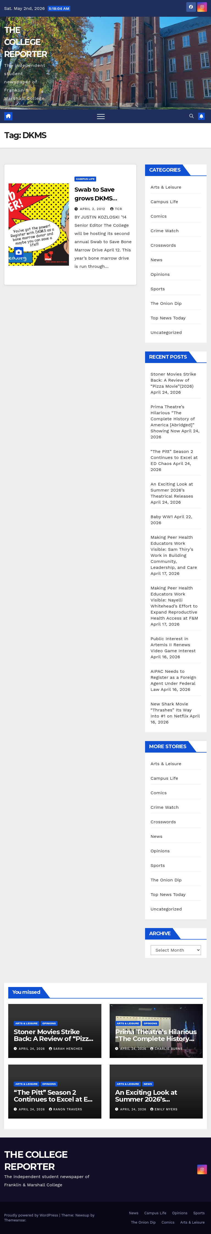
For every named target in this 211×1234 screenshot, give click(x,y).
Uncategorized (166, 332)
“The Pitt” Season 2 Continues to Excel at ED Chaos (174, 457)
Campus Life (85, 178)
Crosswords (163, 245)
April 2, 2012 (93, 209)
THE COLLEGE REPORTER (25, 42)
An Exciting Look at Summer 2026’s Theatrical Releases (172, 490)
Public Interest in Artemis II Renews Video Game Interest (173, 644)
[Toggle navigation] (100, 116)
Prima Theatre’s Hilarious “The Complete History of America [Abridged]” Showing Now (173, 418)
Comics (159, 216)
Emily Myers (163, 1109)
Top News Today (168, 317)
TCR (116, 209)
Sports (158, 288)
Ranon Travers (65, 1109)
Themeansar (14, 1220)
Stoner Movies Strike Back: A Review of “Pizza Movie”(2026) (173, 380)
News (156, 259)
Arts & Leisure (166, 187)
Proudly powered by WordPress (31, 1215)
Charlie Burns (166, 1049)
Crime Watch (165, 230)
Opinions (160, 274)
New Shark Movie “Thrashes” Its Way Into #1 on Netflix (171, 710)
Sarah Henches (66, 1049)
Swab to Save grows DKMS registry (94, 198)
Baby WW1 (162, 516)
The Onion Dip (166, 303)
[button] (191, 116)
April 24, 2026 (32, 1049)
